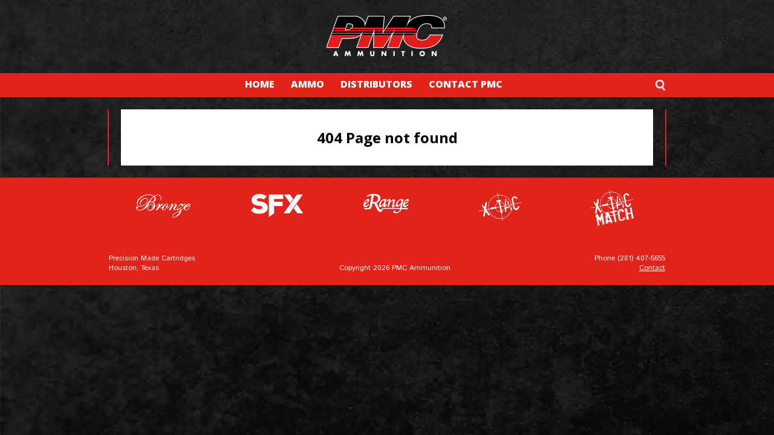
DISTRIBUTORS (376, 84)
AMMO (307, 84)
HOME (260, 84)
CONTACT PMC (465, 84)
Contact (652, 268)
